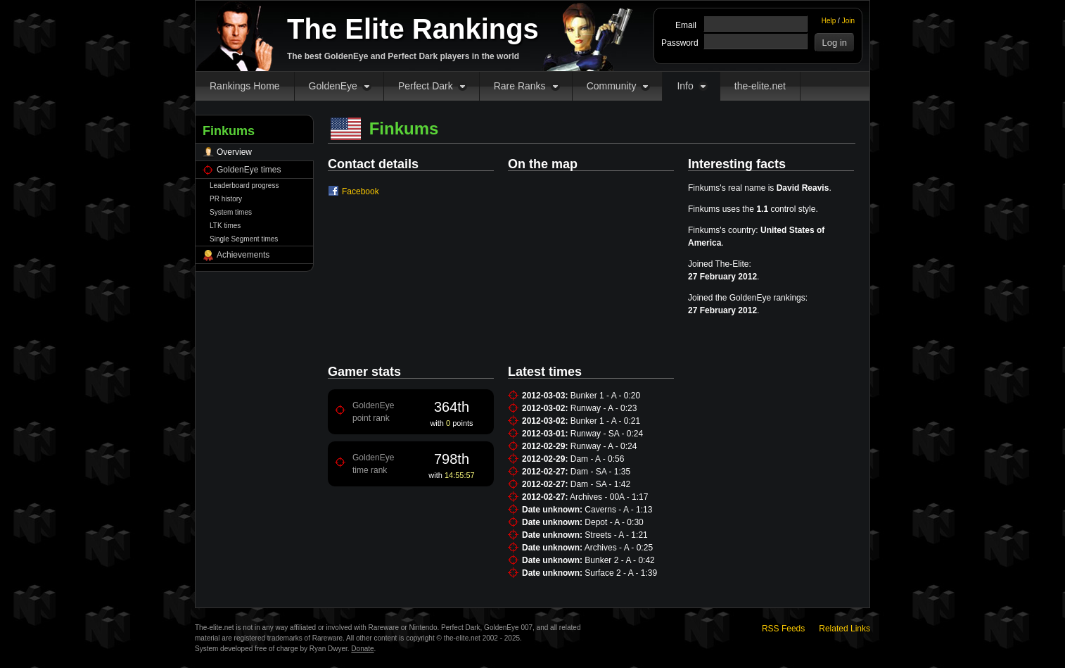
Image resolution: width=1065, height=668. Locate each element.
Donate (362, 649)
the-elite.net (760, 86)
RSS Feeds (783, 629)
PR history (226, 199)
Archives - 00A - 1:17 (609, 497)
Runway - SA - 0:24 (606, 434)
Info (685, 86)
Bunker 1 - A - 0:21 (605, 421)
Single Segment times (244, 239)
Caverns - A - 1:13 (618, 510)
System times (231, 212)
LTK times (225, 225)
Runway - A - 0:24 (603, 446)
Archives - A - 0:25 (619, 548)
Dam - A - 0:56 (597, 459)
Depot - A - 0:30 (614, 522)
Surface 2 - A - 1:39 (621, 573)
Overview (234, 152)
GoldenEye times (249, 170)
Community (612, 86)
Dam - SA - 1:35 (600, 472)
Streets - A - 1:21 (616, 535)
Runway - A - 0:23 (603, 408)
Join (848, 21)
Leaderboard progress (244, 185)
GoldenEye (333, 86)
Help (829, 21)
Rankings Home (245, 86)
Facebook (360, 191)
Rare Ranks (520, 86)
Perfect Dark (425, 86)
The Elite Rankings (413, 28)
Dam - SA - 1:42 (600, 484)
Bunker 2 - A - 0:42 (619, 560)
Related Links (844, 629)
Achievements (243, 255)
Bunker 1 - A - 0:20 (605, 396)
